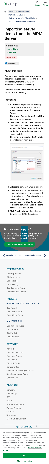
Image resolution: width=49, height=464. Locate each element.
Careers (10, 411)
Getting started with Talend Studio (21, 18)
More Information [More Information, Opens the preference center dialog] (24, 461)
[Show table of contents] (5, 11)
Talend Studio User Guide (19, 12)
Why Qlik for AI (13, 363)
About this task (13, 49)
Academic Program (15, 404)
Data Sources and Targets (18, 374)
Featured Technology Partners (20, 370)
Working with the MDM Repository (21, 21)
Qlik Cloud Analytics (15, 326)
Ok (24, 455)
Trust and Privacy (14, 356)
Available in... (13, 63)
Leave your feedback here (20, 244)
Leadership (12, 393)
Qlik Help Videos (14, 273)
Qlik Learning (12, 284)
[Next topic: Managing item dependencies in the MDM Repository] (36, 255)
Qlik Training (12, 281)
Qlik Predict (12, 333)
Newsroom (11, 415)
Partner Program (14, 408)
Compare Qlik (13, 367)
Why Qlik (10, 349)
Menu (45, 5)
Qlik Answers (12, 329)
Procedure (11, 52)
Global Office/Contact (16, 419)
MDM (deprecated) (15, 15)
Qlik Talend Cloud (14, 312)
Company (11, 390)
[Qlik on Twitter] (37, 427)
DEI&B (9, 401)
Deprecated (11, 57)
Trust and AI (12, 360)
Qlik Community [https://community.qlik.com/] (24, 427)
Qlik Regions (12, 378)
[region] (24, 446)
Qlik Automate (13, 337)
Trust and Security (15, 352)
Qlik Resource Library (16, 292)
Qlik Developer (13, 277)
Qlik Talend (12, 308)
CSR (8, 397)
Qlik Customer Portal (16, 288)
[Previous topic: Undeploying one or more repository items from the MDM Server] (13, 255)
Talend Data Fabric (15, 315)
